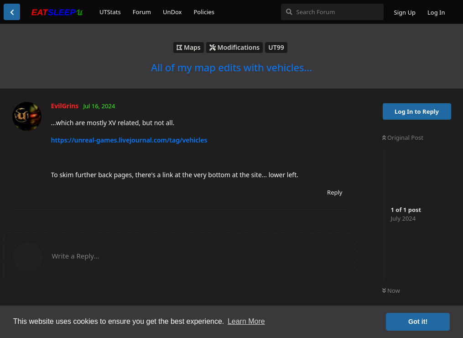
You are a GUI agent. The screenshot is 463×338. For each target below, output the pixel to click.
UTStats (110, 12)
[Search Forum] (332, 12)
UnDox (172, 12)
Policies (203, 12)
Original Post (402, 137)
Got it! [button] (417, 321)
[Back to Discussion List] (12, 12)
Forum (142, 12)
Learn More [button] (246, 321)
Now (391, 290)
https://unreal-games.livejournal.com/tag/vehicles (129, 140)
